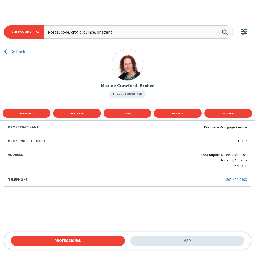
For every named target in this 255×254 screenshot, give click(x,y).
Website (177, 113)
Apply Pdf (77, 113)
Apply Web (26, 113)
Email (127, 113)
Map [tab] (187, 240)
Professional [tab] (67, 240)
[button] (24, 32)
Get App (228, 113)
